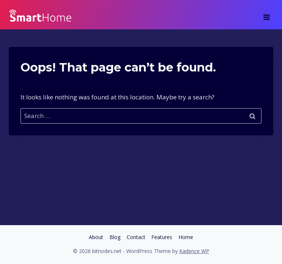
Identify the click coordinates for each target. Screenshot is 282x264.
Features (161, 237)
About (96, 237)
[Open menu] (266, 14)
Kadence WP (194, 250)
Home (185, 237)
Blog (114, 237)
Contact (136, 237)
